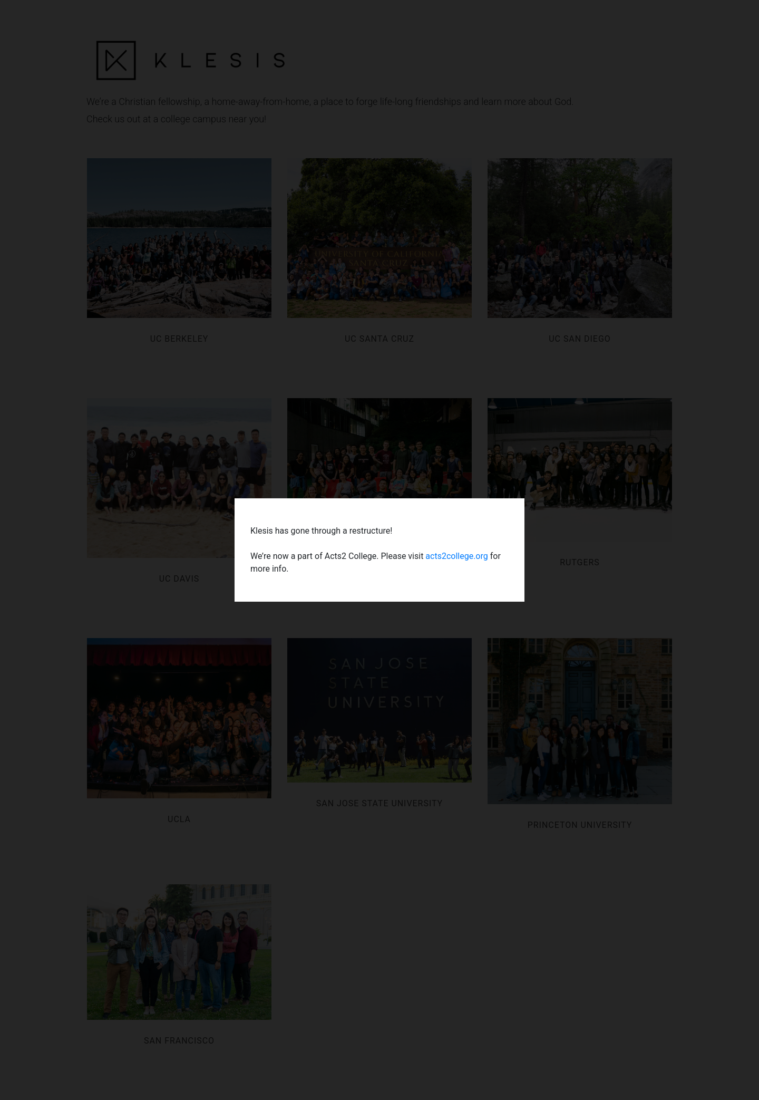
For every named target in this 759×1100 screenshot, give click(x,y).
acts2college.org (456, 556)
